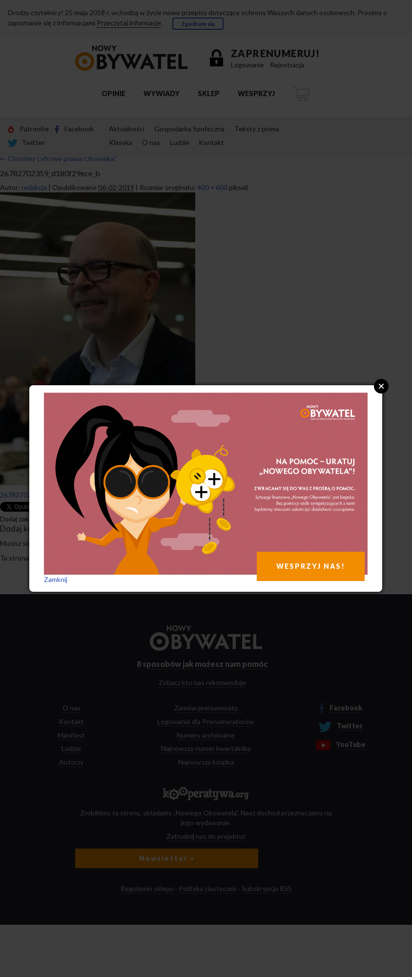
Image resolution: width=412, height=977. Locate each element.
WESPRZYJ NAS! (310, 566)
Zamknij (55, 579)
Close (381, 386)
